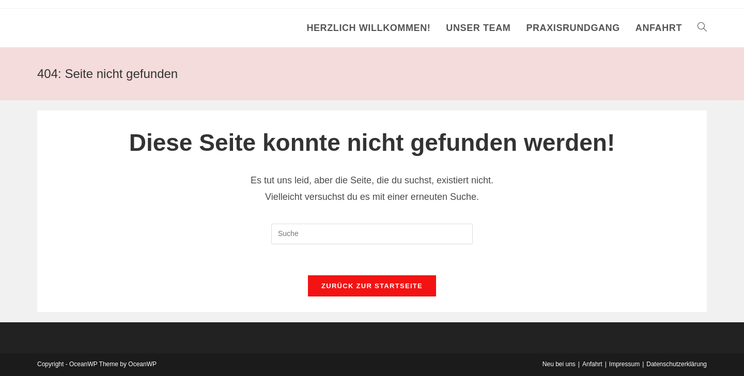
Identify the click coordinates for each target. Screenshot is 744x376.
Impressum (624, 364)
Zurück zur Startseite (372, 286)
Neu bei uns (559, 364)
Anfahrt (592, 364)
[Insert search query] (372, 234)
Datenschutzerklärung (676, 364)
